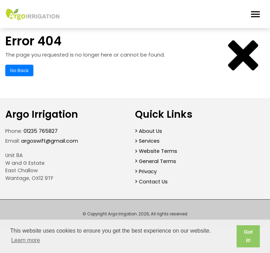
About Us (150, 131)
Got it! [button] (248, 236)
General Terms (157, 161)
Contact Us (153, 181)
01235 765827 (41, 131)
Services (149, 140)
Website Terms (158, 151)
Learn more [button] (25, 240)
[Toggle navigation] (255, 14)
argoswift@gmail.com (49, 140)
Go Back (19, 70)
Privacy (148, 171)
